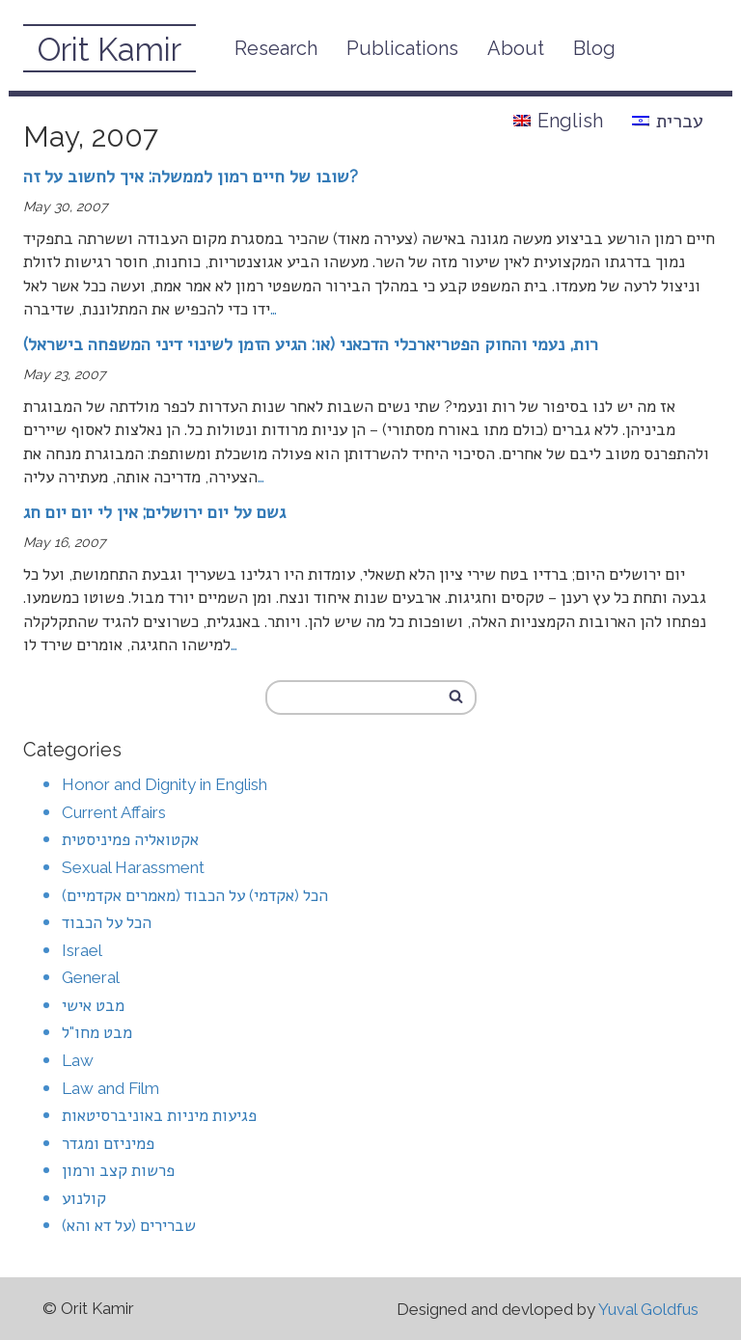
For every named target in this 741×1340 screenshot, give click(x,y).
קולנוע (84, 1198)
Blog (594, 48)
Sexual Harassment (133, 867)
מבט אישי (93, 1005)
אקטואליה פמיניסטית (130, 839)
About (515, 48)
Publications (402, 48)
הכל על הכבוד (106, 922)
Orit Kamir (109, 49)
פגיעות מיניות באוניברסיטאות (159, 1115)
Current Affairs (114, 812)
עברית (667, 120)
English (558, 120)
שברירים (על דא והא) (129, 1225)
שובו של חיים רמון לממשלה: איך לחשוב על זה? (190, 176)
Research (275, 48)
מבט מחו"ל (97, 1032)
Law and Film (110, 1088)
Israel (82, 950)
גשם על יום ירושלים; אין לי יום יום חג (154, 512)
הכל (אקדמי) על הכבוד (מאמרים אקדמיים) (195, 895)
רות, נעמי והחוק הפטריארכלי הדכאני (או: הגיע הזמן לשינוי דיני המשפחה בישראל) (310, 344)
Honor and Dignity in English (164, 784)
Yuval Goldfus (648, 1309)
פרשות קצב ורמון (118, 1170)
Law (78, 1060)
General (91, 977)
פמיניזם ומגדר (108, 1143)
